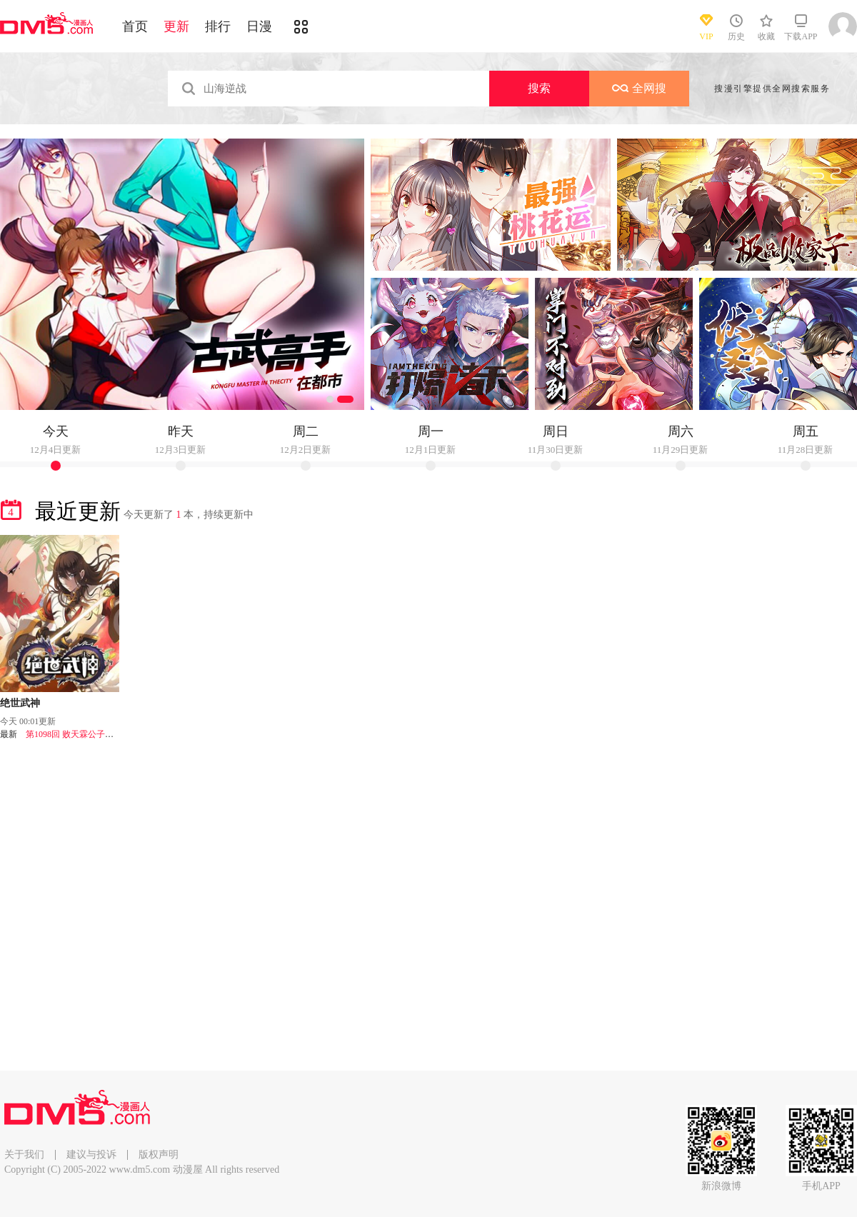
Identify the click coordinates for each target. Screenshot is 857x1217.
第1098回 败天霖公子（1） (76, 734)
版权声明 (159, 1154)
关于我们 (24, 1154)
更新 (176, 26)
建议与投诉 (91, 1154)
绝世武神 (20, 703)
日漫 (259, 26)
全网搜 (639, 88)
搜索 (539, 88)
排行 (218, 26)
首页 (135, 26)
